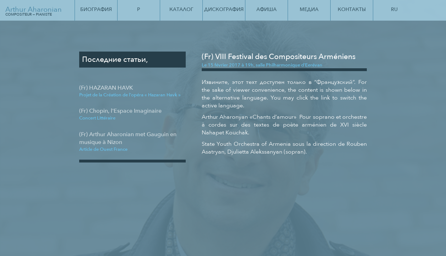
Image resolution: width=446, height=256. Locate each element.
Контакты (352, 9)
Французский (334, 82)
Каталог (181, 9)
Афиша (266, 9)
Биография (96, 9)
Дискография (224, 9)
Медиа (309, 9)
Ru (394, 9)
